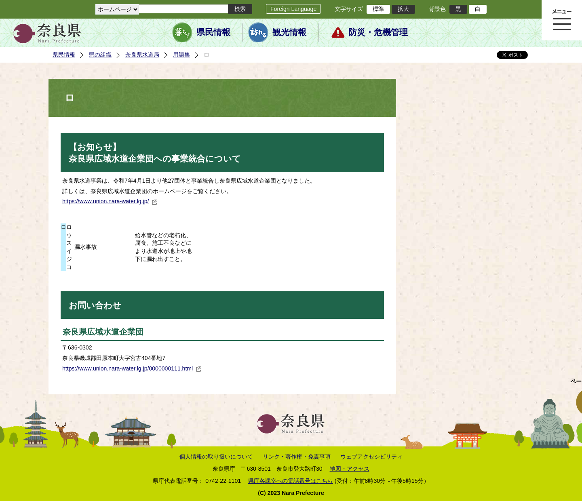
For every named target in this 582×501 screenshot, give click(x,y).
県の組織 (100, 54)
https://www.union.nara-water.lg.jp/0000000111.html (132, 368)
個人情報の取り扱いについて (216, 456)
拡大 (403, 9)
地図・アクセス (349, 468)
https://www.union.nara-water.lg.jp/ (110, 201)
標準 (378, 9)
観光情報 (289, 32)
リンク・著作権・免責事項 (297, 456)
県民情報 (213, 32)
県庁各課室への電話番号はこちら (290, 481)
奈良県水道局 (142, 54)
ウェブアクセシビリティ (371, 456)
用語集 (181, 54)
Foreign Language (293, 9)
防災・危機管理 (378, 32)
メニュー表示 (562, 20)
